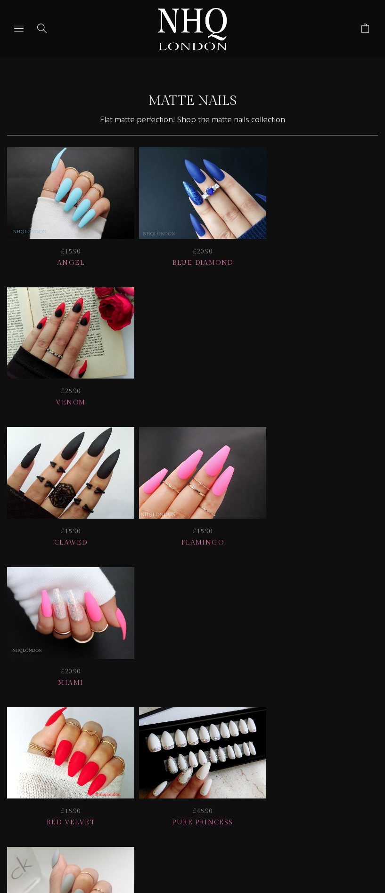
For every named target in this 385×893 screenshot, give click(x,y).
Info (102, 742)
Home (215, 742)
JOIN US (41, 729)
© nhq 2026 (271, 742)
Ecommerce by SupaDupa (200, 850)
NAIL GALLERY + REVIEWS (302, 729)
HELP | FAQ (99, 729)
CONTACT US (158, 742)
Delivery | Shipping (185, 729)
